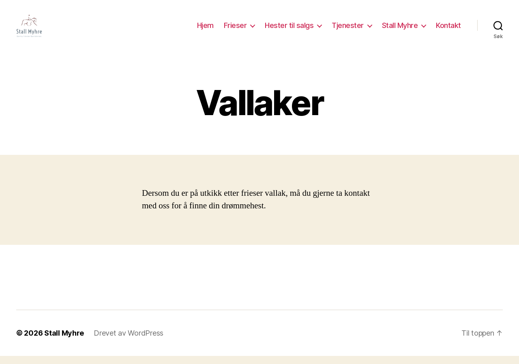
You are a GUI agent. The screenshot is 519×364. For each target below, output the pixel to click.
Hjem (205, 29)
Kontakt (448, 29)
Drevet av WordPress (128, 341)
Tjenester (348, 29)
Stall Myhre (400, 29)
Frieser (235, 29)
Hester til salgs (289, 29)
